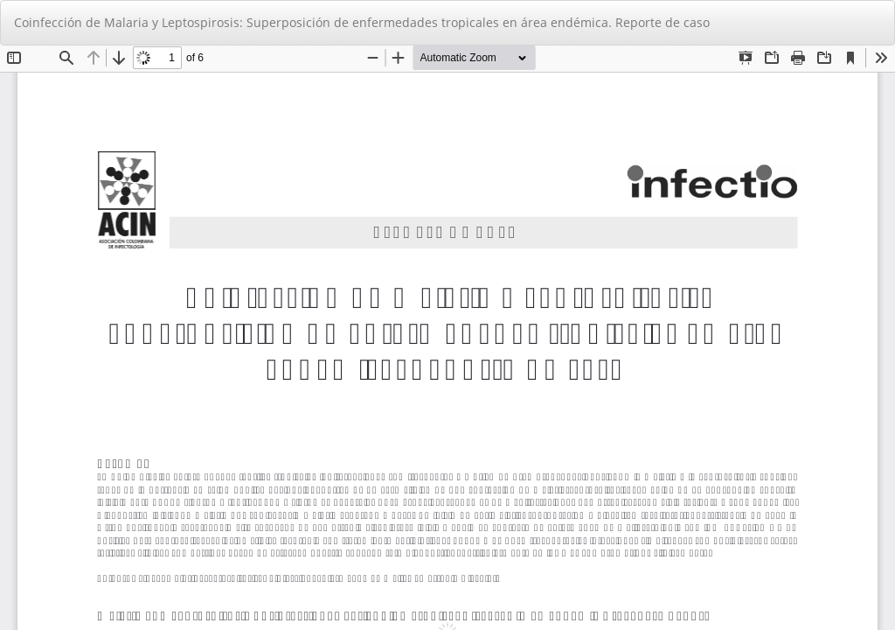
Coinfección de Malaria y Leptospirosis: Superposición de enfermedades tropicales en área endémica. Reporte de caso (362, 22)
